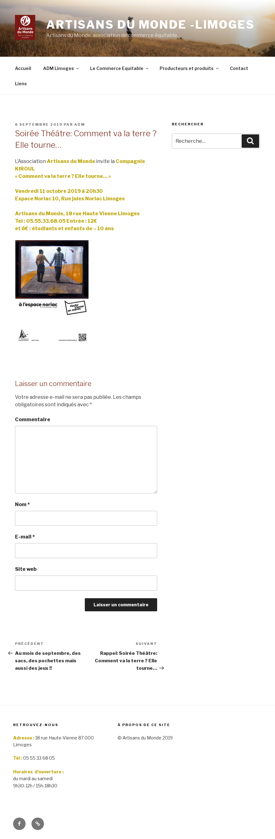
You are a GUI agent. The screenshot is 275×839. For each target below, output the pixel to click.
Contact (239, 68)
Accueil (23, 68)
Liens (21, 83)
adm (79, 124)
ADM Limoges (61, 68)
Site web (25, 569)
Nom (22, 504)
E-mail (25, 537)
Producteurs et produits (190, 68)
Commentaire (32, 419)
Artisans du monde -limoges (150, 24)
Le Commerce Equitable (119, 68)
